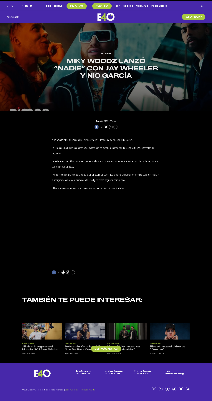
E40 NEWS (127, 5)
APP (118, 5)
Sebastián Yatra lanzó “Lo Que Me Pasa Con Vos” (84, 366)
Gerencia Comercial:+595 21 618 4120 (143, 372)
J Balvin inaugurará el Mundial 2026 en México (40, 366)
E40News (106, 53)
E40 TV (102, 6)
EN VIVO (76, 6)
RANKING (58, 5)
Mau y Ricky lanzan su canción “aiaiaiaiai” (123, 366)
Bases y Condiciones (72, 390)
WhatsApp (194, 17)
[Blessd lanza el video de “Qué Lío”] (170, 349)
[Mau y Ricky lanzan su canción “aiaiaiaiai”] (127, 349)
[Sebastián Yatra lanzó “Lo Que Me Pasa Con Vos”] (85, 349)
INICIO (48, 5)
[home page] (106, 17)
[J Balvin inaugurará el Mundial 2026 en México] (42, 349)
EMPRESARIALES (159, 5)
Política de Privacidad (87, 390)
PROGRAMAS (142, 5)
